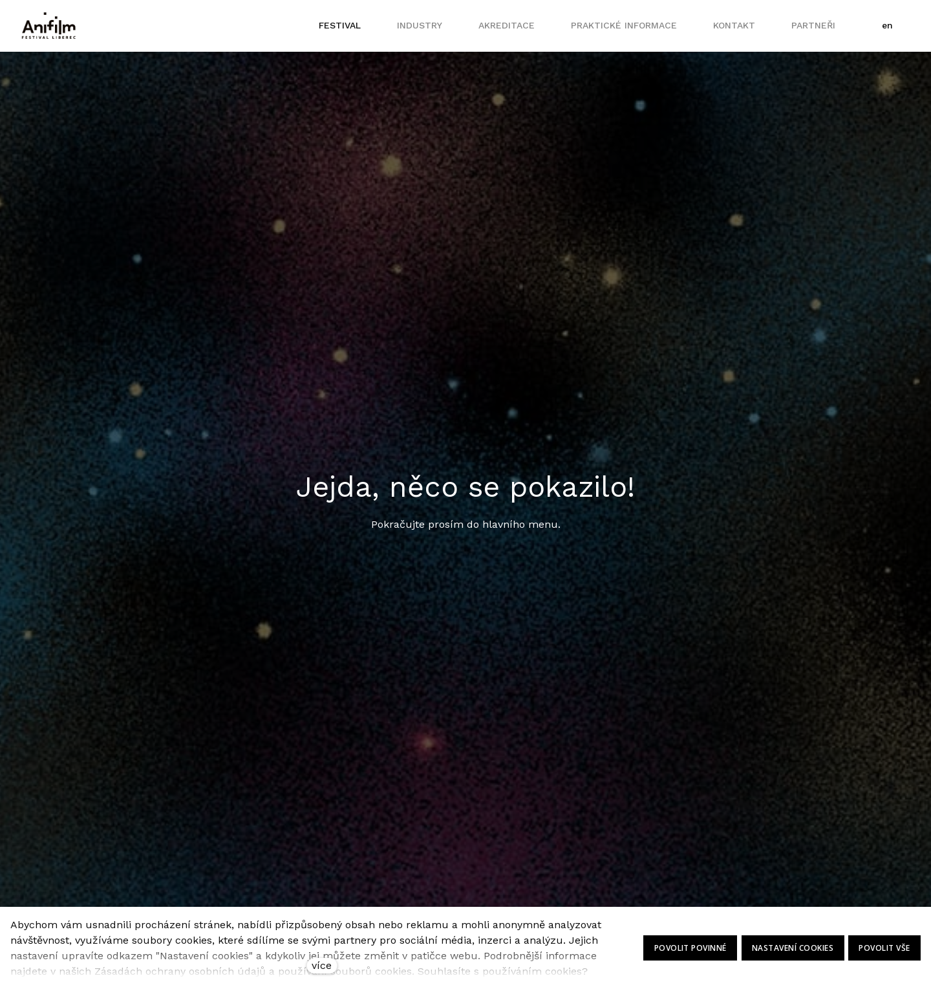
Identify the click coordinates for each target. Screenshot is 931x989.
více (322, 965)
